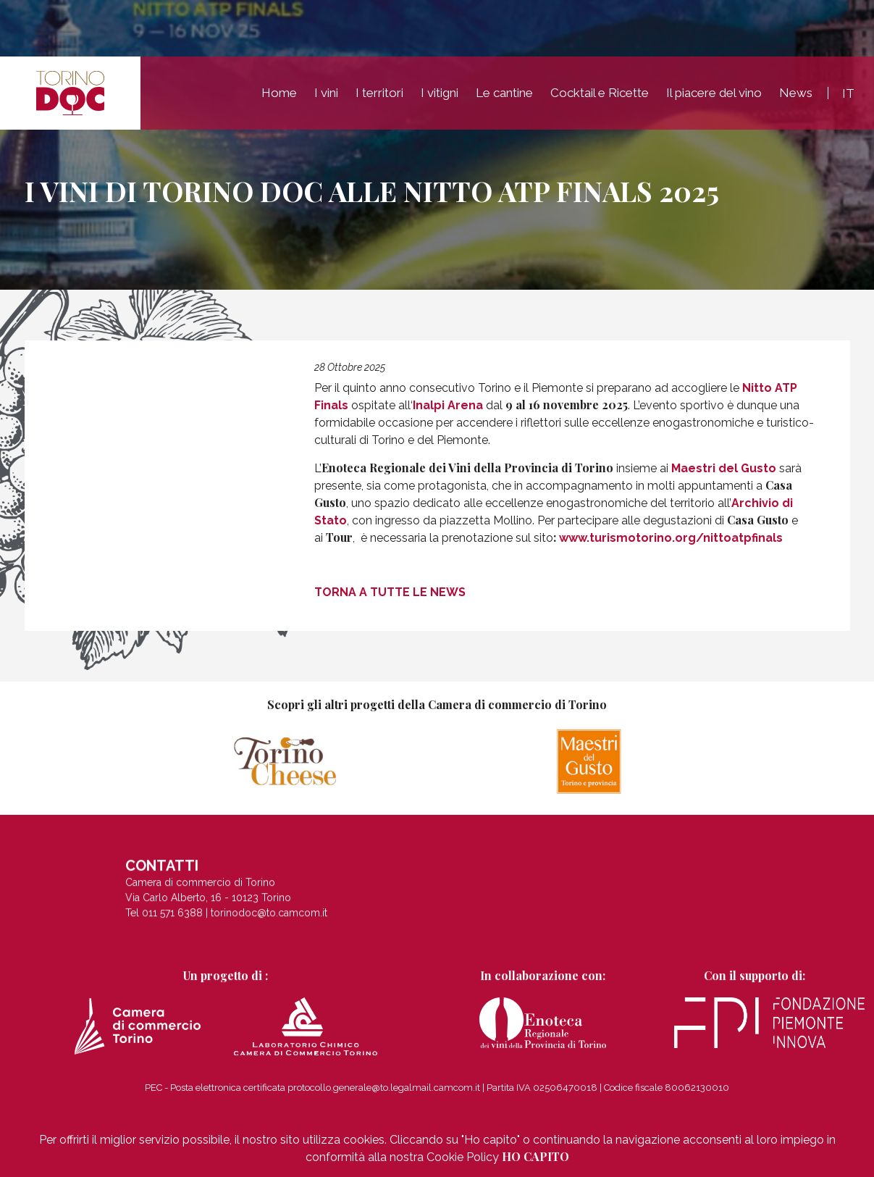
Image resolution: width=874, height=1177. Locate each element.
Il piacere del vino (714, 95)
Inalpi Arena (448, 405)
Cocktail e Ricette (599, 95)
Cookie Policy (463, 1157)
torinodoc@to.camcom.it (269, 920)
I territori (379, 95)
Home (279, 95)
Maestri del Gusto (723, 468)
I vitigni (439, 95)
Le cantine (504, 95)
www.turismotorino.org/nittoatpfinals (671, 538)
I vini (326, 95)
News (795, 95)
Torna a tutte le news (390, 591)
